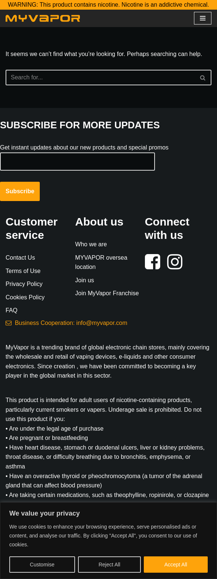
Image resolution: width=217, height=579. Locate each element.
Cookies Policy (25, 297)
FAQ (11, 310)
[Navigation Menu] (202, 18)
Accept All (175, 565)
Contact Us (20, 257)
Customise (42, 565)
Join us (84, 280)
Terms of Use (23, 271)
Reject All (109, 565)
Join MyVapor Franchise (107, 293)
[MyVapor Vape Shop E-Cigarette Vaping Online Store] (43, 18)
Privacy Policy (24, 284)
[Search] (100, 77)
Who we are (91, 244)
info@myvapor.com (101, 323)
